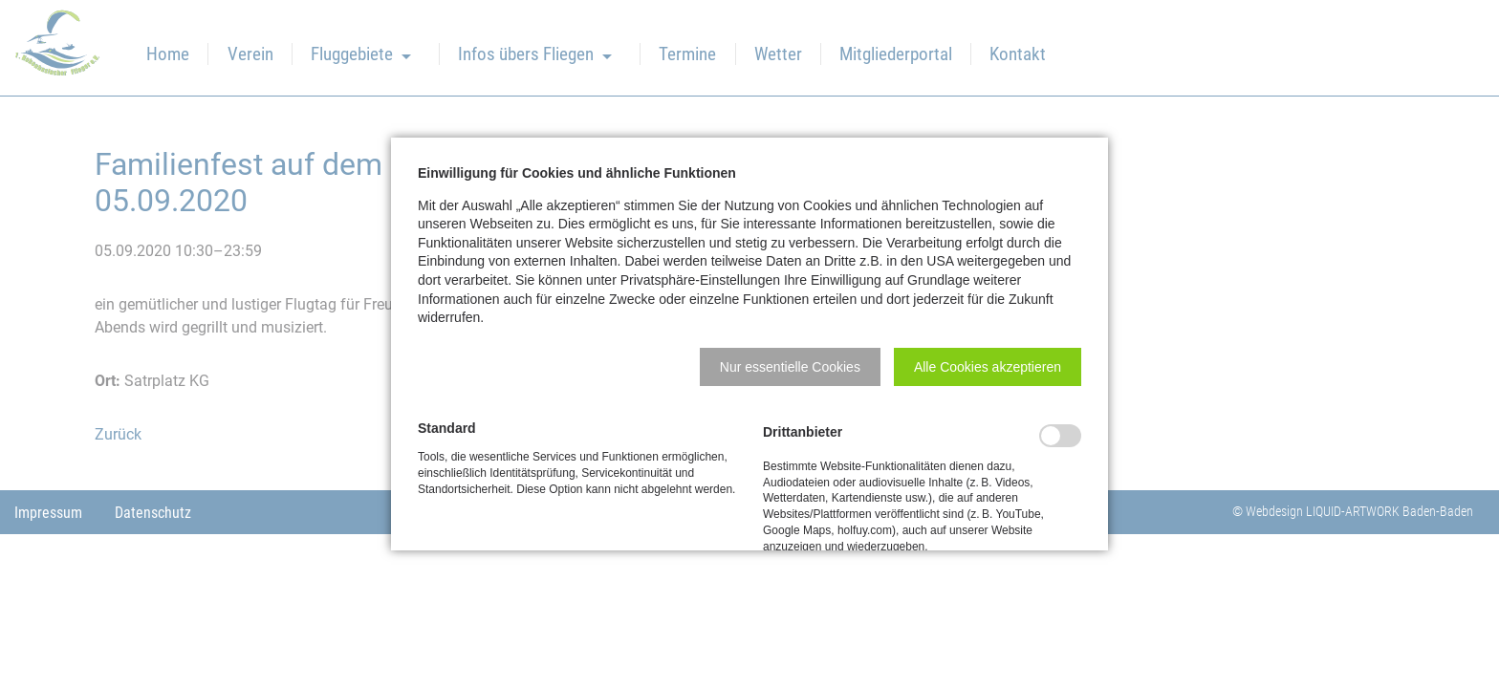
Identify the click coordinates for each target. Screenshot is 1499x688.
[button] (790, 367)
